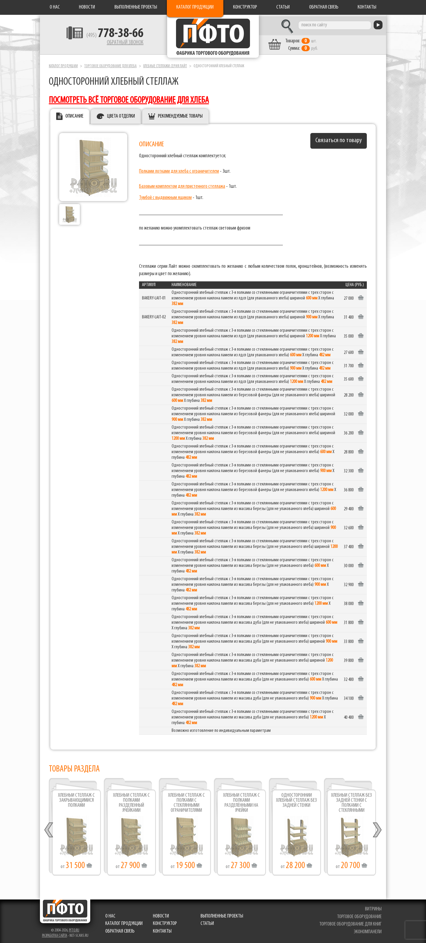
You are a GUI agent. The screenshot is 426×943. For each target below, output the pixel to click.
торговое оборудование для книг (350, 923)
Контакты (367, 7)
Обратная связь (323, 7)
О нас (55, 7)
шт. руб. (306, 43)
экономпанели (368, 931)
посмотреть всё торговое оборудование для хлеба (129, 99)
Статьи (283, 7)
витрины (373, 907)
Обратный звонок (120, 43)
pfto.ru (74, 929)
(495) (109, 36)
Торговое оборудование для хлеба (110, 65)
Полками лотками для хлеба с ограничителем (179, 170)
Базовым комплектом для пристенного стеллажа (182, 185)
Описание (74, 115)
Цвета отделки (121, 115)
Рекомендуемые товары (180, 115)
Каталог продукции (195, 7)
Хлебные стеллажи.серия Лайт (165, 65)
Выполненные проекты (135, 7)
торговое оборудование (359, 915)
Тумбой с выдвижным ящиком (165, 196)
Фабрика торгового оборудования (213, 37)
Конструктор (245, 7)
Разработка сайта (54, 934)
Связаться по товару (338, 139)
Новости (87, 7)
